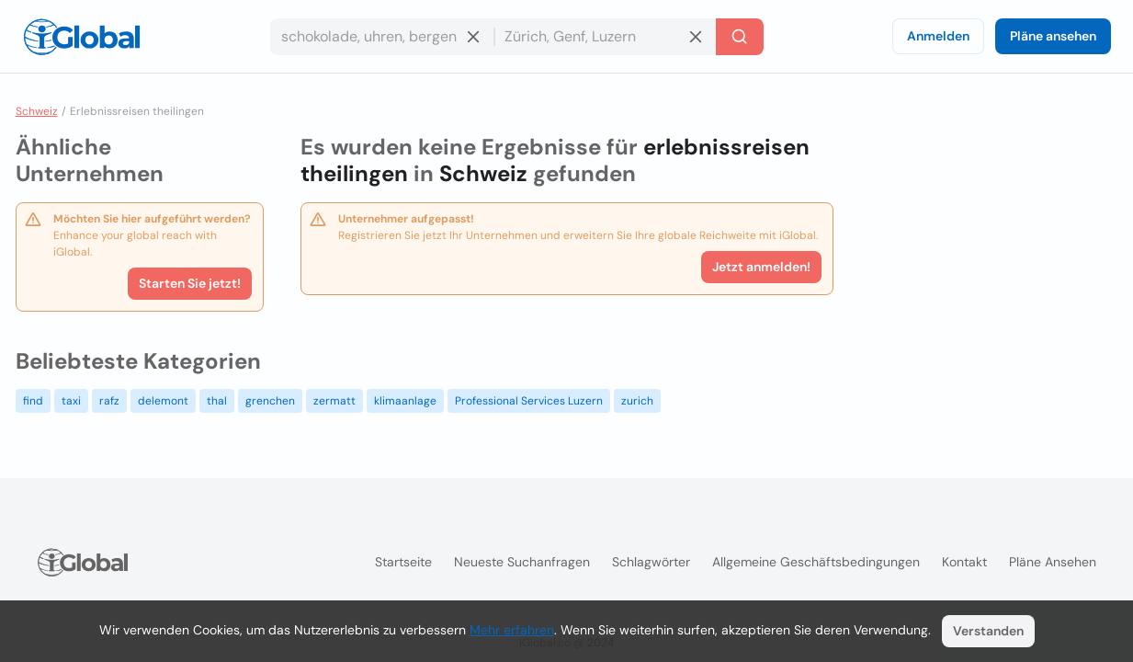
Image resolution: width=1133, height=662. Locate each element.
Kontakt (964, 562)
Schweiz (37, 111)
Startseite (403, 562)
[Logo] (82, 36)
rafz (109, 401)
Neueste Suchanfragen (522, 562)
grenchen (270, 401)
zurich (637, 401)
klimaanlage (405, 401)
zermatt (334, 401)
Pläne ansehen (1053, 36)
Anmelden (938, 36)
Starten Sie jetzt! (190, 283)
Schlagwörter (651, 562)
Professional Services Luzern (529, 401)
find (33, 401)
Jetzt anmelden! (761, 266)
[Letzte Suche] (740, 36)
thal (217, 401)
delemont (163, 401)
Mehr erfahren (512, 630)
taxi (71, 401)
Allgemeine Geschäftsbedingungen (816, 562)
